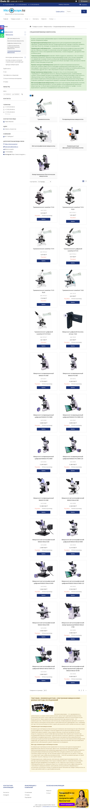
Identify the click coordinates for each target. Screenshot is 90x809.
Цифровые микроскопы (14, 43)
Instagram (6, 795)
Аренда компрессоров (12, 64)
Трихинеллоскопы (43, 119)
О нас (26, 19)
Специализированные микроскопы (14, 51)
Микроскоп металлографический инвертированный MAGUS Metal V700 (73, 625)
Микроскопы (48, 26)
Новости (43, 19)
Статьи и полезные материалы (12, 78)
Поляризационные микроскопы (72, 119)
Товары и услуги (15, 19)
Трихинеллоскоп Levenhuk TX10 (43, 207)
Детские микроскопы (13, 38)
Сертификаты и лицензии (10, 75)
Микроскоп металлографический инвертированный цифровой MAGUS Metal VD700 (73, 668)
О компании (28, 792)
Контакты (36, 19)
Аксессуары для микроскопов (14, 57)
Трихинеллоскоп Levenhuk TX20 (72, 290)
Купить (43, 219)
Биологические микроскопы (15, 41)
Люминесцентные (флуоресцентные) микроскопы (72, 147)
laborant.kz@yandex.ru (11, 146)
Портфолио (28, 797)
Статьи (51, 19)
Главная (5, 19)
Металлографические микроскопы (43, 146)
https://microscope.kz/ (11, 144)
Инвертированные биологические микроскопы (43, 175)
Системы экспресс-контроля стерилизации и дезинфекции (14, 61)
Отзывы (5, 82)
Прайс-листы (7, 68)
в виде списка (86, 181)
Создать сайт (13, 1)
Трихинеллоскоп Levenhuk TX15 (43, 249)
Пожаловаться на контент (50, 806)
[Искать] (84, 11)
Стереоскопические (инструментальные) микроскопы (13, 47)
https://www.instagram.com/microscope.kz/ (24, 154)
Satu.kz (53, 805)
